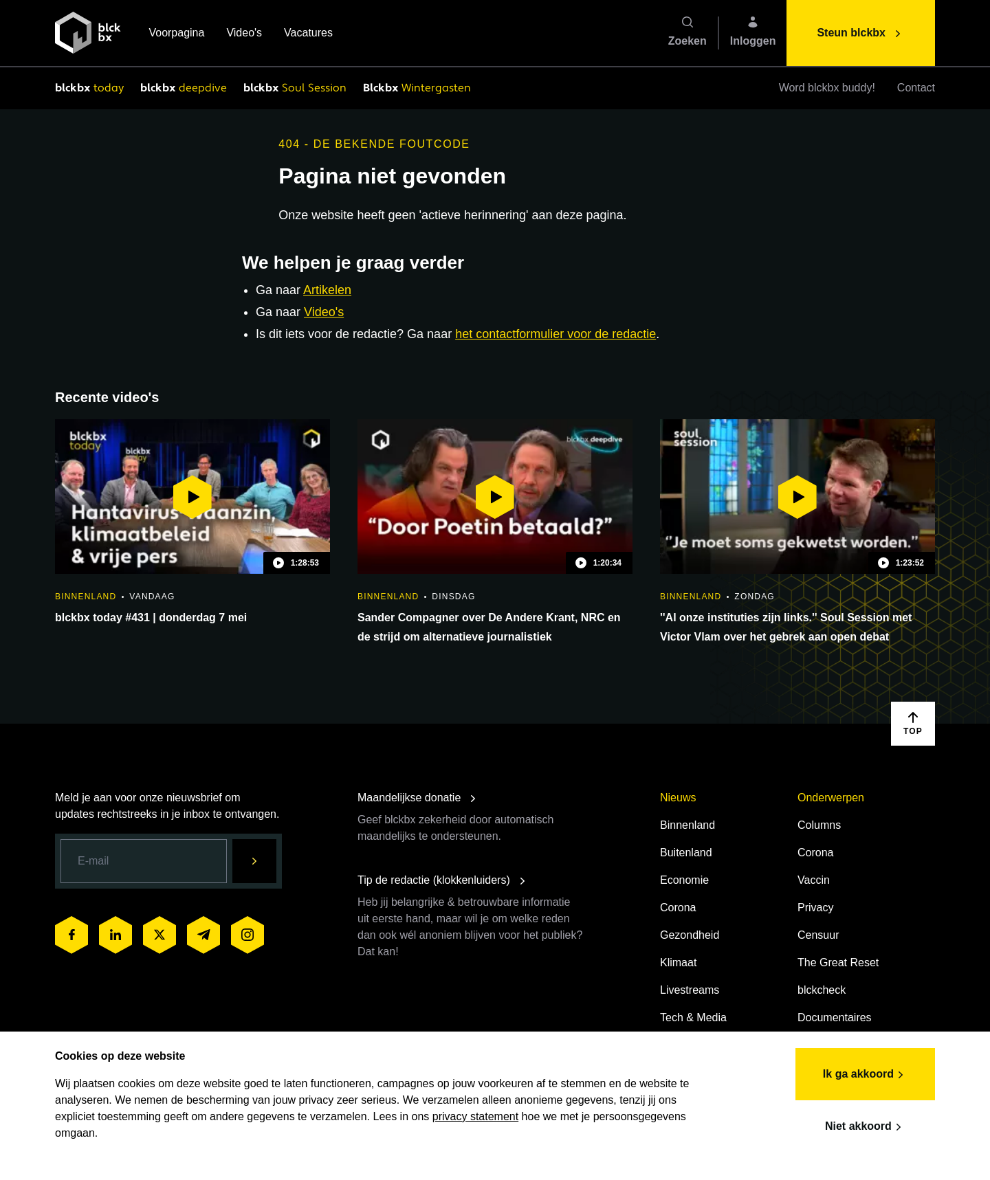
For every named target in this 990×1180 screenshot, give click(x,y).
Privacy (815, 907)
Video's (244, 34)
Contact (916, 87)
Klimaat (678, 962)
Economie (684, 880)
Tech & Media (693, 1017)
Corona (678, 907)
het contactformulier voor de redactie (555, 334)
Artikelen (327, 290)
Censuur (818, 935)
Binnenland (687, 825)
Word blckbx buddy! (827, 87)
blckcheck (822, 990)
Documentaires (835, 1017)
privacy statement (475, 1116)
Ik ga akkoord (865, 1075)
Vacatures (308, 34)
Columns (819, 825)
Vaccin (814, 880)
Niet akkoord (865, 1127)
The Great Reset (838, 962)
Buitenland (686, 852)
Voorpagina (176, 34)
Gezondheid (689, 935)
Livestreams (689, 990)
